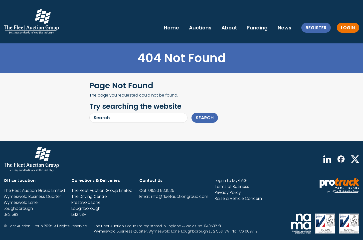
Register (316, 27)
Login (348, 27)
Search (205, 118)
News (284, 27)
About (229, 27)
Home (171, 27)
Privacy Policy (228, 192)
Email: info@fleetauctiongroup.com (173, 196)
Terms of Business (232, 186)
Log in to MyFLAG (231, 180)
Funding (257, 27)
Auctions (200, 27)
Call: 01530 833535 (156, 190)
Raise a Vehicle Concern (238, 198)
